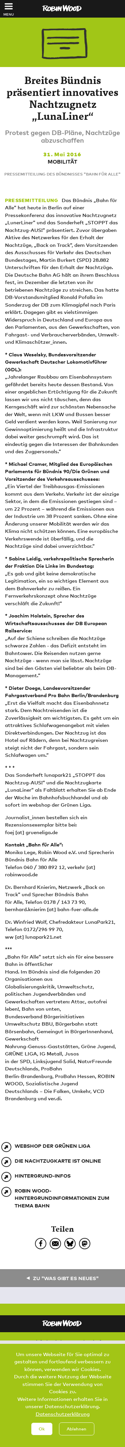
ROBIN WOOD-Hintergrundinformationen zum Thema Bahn (62, 1198)
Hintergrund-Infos (43, 1176)
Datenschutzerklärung (63, 1421)
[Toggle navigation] (9, 6)
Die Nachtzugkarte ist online (58, 1161)
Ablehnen (76, 1436)
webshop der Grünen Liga (52, 1146)
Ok (42, 1436)
